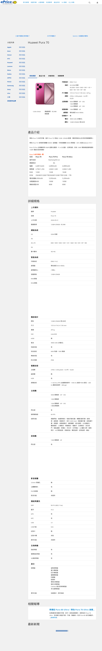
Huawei (10, 62)
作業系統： (65, 82)
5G (32, 247)
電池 (32, 343)
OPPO (9, 78)
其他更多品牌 (11, 101)
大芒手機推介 (51, 36)
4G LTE (33, 243)
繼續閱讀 (54, 617)
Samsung (10, 85)
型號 (32, 216)
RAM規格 (34, 279)
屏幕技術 (34, 383)
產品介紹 (42, 76)
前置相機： (65, 109)
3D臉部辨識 (35, 558)
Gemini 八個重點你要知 (80, 36)
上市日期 (34, 220)
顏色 (32, 321)
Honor (9, 55)
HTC (8, 59)
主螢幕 (33, 370)
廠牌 (32, 211)
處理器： (66, 112)
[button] (89, 2)
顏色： (67, 122)
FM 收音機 (34, 491)
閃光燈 (33, 410)
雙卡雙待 (34, 251)
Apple (9, 47)
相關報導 (61, 76)
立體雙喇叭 (34, 487)
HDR (32, 378)
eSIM (32, 338)
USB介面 (34, 527)
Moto (9, 70)
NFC (32, 518)
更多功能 (34, 540)
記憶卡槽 (34, 535)
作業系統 (34, 261)
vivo (8, 93)
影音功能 (34, 495)
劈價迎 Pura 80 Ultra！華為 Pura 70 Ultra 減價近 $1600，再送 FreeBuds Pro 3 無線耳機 (71, 609)
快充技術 (34, 351)
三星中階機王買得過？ (22, 36)
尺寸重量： (65, 93)
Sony (9, 89)
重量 (32, 330)
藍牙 (32, 510)
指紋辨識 (34, 550)
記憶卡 (33, 531)
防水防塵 (34, 360)
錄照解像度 (34, 414)
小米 (8, 97)
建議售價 (34, 224)
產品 (23, 47)
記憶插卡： (65, 116)
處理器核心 (34, 270)
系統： (67, 85)
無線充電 (34, 356)
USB (32, 523)
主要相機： (65, 102)
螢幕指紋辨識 (35, 554)
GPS (32, 514)
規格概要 (33, 76)
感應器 (33, 568)
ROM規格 (34, 283)
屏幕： (67, 96)
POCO (9, 82)
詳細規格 (51, 76)
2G (32, 234)
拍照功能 (34, 419)
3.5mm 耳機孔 (35, 482)
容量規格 (34, 274)
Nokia (9, 74)
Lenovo (9, 66)
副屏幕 (33, 374)
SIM (32, 334)
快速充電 (34, 347)
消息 (20, 47)
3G (32, 239)
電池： (67, 119)
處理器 (33, 266)
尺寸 (32, 325)
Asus (9, 51)
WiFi (32, 505)
